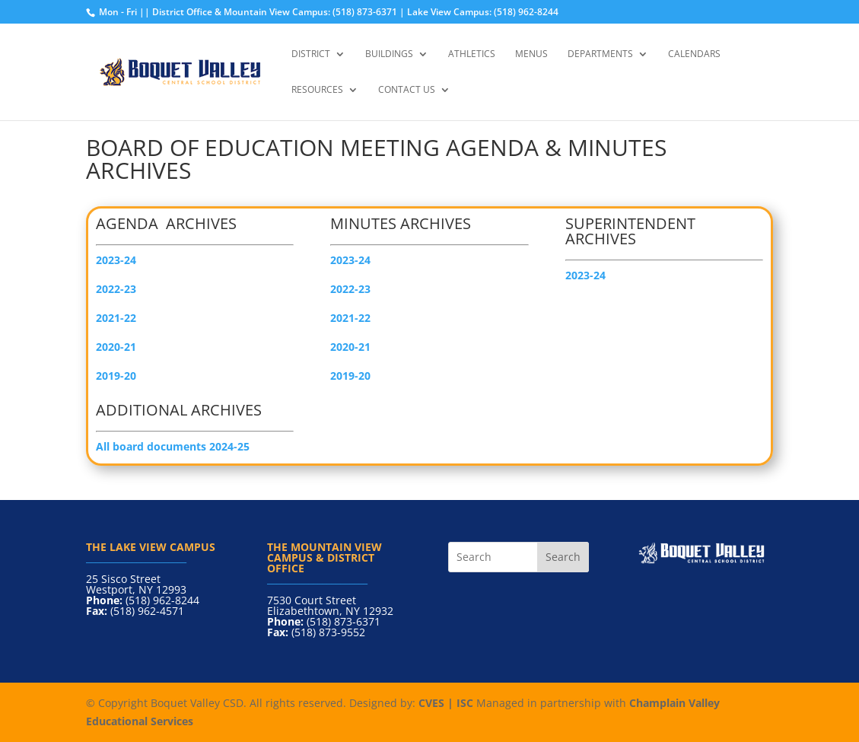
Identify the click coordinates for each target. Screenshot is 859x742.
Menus (531, 54)
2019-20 (116, 375)
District (310, 54)
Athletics (471, 54)
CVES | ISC (445, 703)
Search (563, 556)
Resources (317, 90)
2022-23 (350, 289)
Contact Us (406, 90)
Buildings (389, 54)
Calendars (694, 54)
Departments (600, 54)
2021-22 (350, 317)
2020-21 (350, 346)
